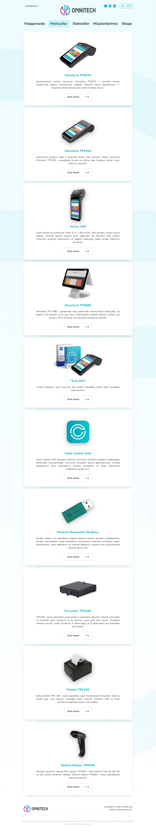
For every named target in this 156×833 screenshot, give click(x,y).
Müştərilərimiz (105, 23)
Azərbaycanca (31, 6)
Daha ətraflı (73, 96)
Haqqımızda (34, 23)
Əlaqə (127, 23)
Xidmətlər (81, 23)
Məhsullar (58, 23)
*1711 (128, 6)
